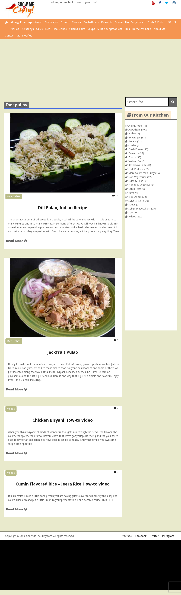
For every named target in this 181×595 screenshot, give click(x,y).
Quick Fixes (43, 29)
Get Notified (24, 35)
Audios (132, 133)
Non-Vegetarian (135, 22)
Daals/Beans (91, 22)
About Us (159, 29)
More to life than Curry (141, 173)
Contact (9, 35)
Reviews (133, 192)
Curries (76, 22)
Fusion (119, 22)
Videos (11, 408)
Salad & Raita (77, 29)
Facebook (141, 536)
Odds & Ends (155, 22)
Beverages (51, 22)
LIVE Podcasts (136, 169)
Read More (16, 241)
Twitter (154, 536)
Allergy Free (18, 22)
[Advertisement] (91, 65)
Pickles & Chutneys (22, 29)
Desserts (106, 22)
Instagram (168, 536)
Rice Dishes (60, 29)
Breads (65, 22)
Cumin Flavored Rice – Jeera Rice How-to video (63, 484)
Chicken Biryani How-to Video (63, 420)
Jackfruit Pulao (62, 352)
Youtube (127, 536)
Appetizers (35, 22)
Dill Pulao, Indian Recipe (62, 207)
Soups (91, 29)
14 (115, 195)
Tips (127, 29)
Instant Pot (135, 161)
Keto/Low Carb (141, 29)
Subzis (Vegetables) (109, 29)
